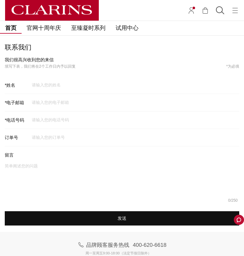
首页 (11, 28)
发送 (122, 218)
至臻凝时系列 (88, 28)
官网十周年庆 (44, 28)
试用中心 (127, 28)
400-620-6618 (149, 245)
